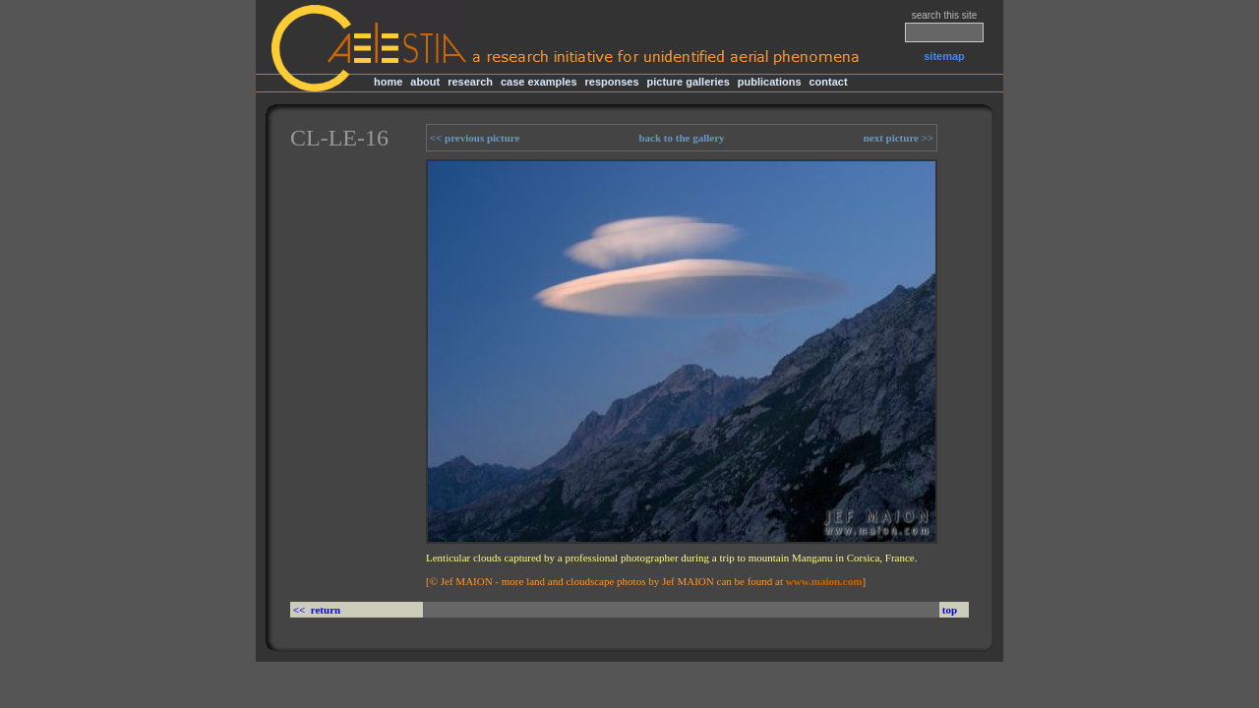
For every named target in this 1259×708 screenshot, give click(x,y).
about (425, 82)
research (470, 82)
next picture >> (900, 138)
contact (828, 82)
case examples (539, 82)
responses (612, 82)
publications (770, 82)
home (388, 82)
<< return (318, 610)
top (949, 610)
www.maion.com (824, 581)
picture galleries (687, 82)
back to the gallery (681, 138)
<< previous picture (473, 138)
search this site (945, 15)
